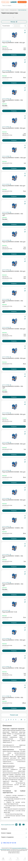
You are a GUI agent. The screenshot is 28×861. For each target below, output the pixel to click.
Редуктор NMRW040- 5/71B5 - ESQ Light (13, 668)
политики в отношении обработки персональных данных (13, 848)
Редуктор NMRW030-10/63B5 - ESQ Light (13, 128)
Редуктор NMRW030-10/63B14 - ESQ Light (12, 100)
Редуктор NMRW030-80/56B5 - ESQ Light (13, 472)
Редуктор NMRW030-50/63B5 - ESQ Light (13, 414)
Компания (4, 829)
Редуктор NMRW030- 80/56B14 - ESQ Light (12, 584)
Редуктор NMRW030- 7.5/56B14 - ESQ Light (12, 528)
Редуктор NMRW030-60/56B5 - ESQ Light (14, 444)
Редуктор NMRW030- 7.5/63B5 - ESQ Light (14, 72)
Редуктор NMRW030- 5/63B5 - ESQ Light (13, 42)
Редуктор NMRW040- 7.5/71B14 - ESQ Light (12, 698)
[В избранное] (25, 30)
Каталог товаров (6, 833)
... (18, 719)
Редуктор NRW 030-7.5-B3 (9, 612)
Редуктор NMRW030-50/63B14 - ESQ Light (12, 387)
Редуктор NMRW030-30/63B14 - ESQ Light (12, 301)
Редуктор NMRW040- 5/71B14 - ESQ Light (13, 640)
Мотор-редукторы (13, 9)
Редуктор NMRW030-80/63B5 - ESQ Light (13, 500)
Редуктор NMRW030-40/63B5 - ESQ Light (14, 358)
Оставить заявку (5, 2)
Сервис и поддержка (7, 837)
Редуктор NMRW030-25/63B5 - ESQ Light (13, 271)
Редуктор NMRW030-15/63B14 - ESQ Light (14, 157)
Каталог (7, 9)
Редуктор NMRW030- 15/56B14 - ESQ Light (12, 556)
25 (21, 719)
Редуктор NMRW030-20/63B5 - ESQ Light (13, 242)
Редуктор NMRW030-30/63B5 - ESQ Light (13, 329)
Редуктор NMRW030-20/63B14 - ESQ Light (12, 214)
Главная (2, 9)
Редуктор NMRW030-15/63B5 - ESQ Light (13, 185)
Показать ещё (14, 714)
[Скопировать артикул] (6, 41)
